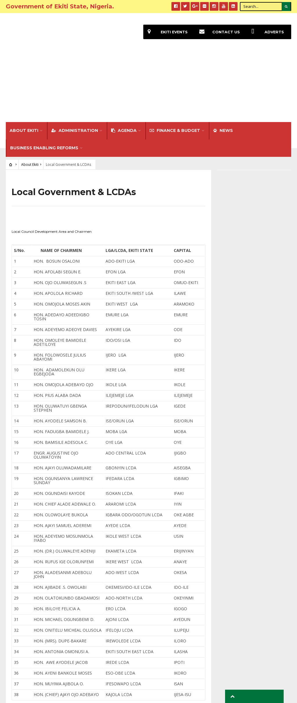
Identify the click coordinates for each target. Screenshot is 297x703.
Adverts (265, 32)
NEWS (223, 65)
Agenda (124, 65)
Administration (74, 65)
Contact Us (216, 32)
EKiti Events (164, 32)
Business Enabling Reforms (44, 82)
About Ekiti (24, 65)
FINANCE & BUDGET (175, 65)
